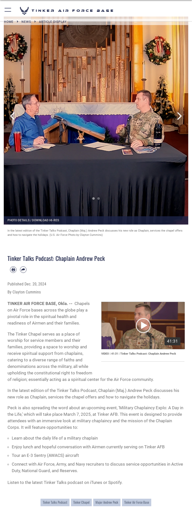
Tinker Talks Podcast (55, 502)
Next (179, 116)
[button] (8, 10)
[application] (143, 325)
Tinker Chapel (81, 502)
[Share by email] (23, 269)
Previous (13, 116)
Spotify (115, 482)
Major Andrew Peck (107, 502)
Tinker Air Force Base (136, 502)
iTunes (96, 482)
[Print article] (13, 269)
